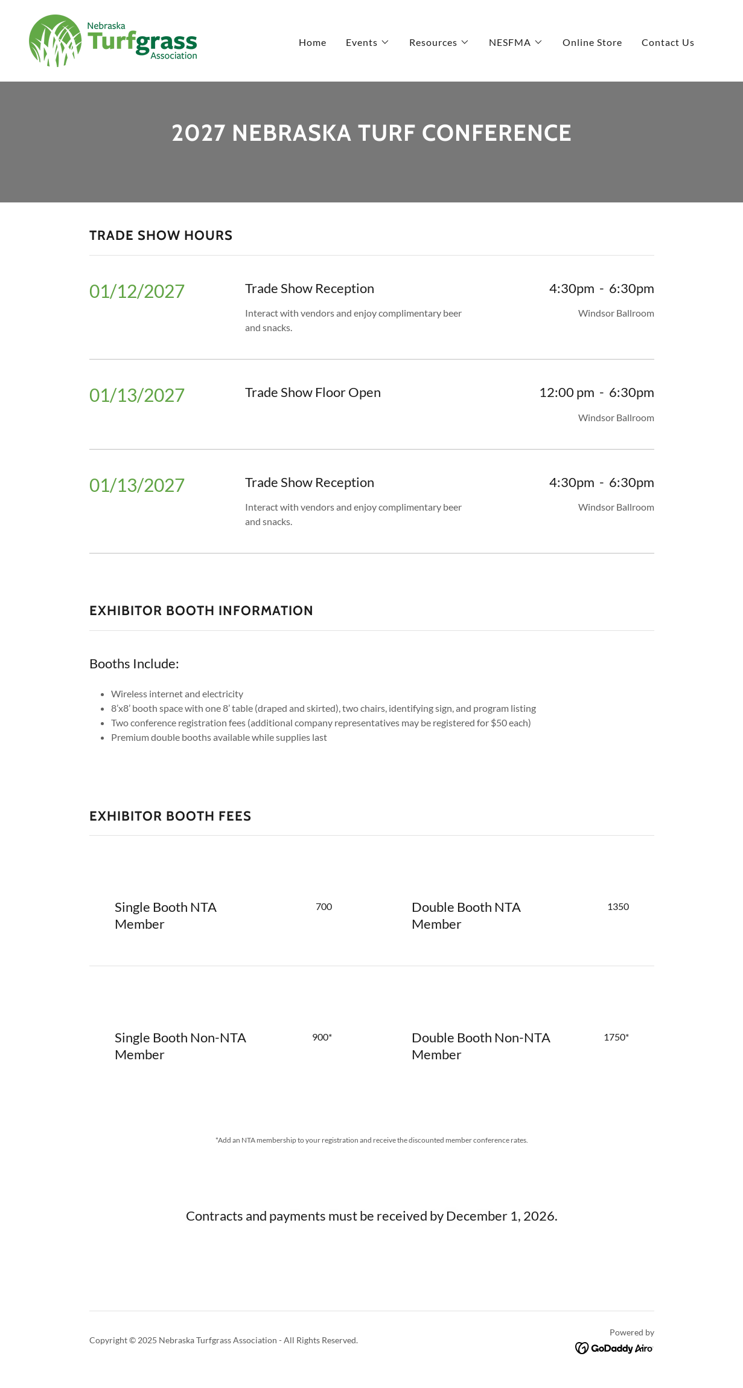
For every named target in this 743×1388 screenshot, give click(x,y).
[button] (368, 42)
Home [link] (313, 42)
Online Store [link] (592, 42)
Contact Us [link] (668, 42)
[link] (113, 39)
